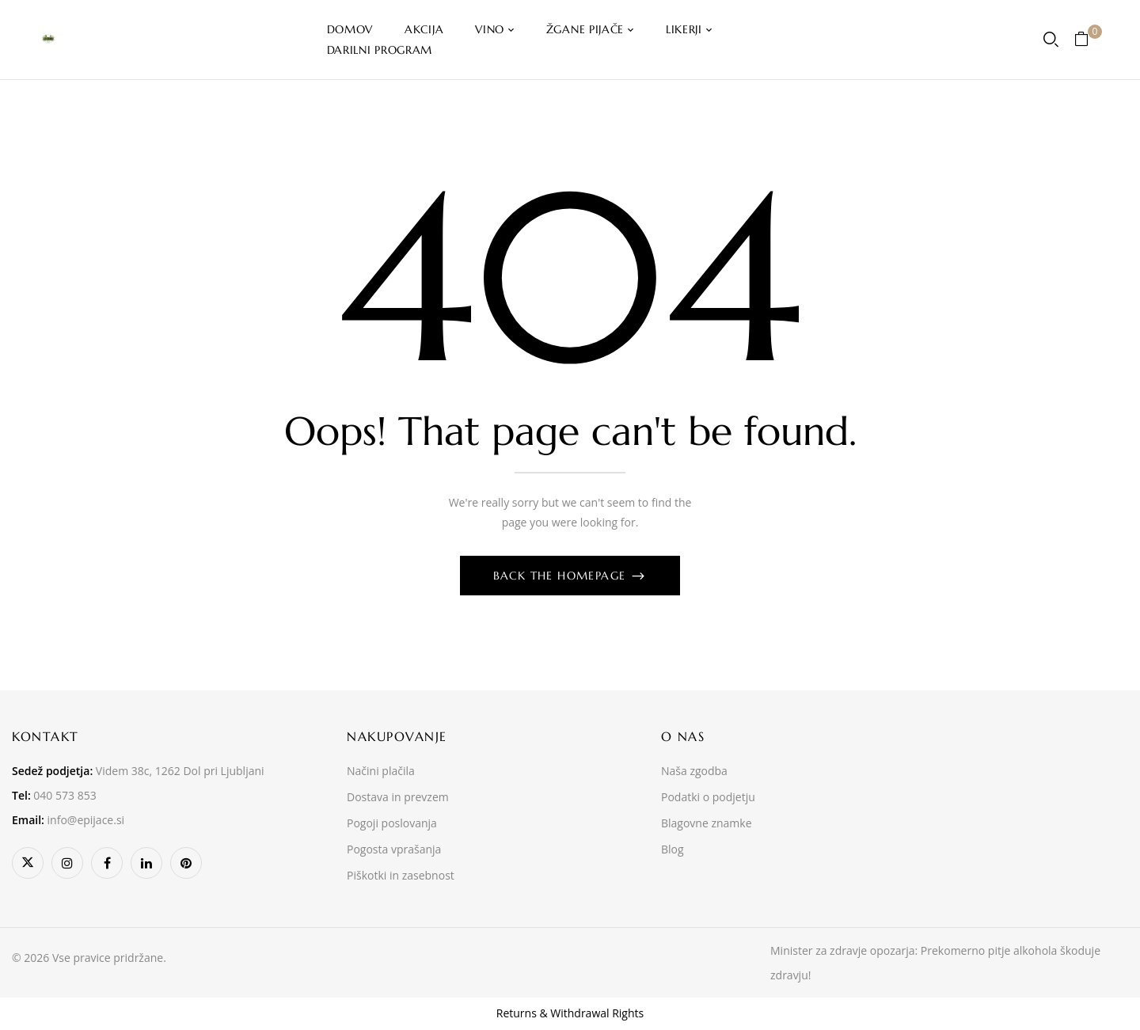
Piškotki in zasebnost (400, 875)
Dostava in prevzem (398, 796)
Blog (672, 849)
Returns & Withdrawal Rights (570, 1012)
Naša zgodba (694, 770)
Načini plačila (381, 770)
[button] (1087, 40)
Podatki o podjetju (708, 796)
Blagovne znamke (706, 822)
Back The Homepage (561, 575)
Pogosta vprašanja (394, 849)
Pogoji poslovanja (392, 822)
